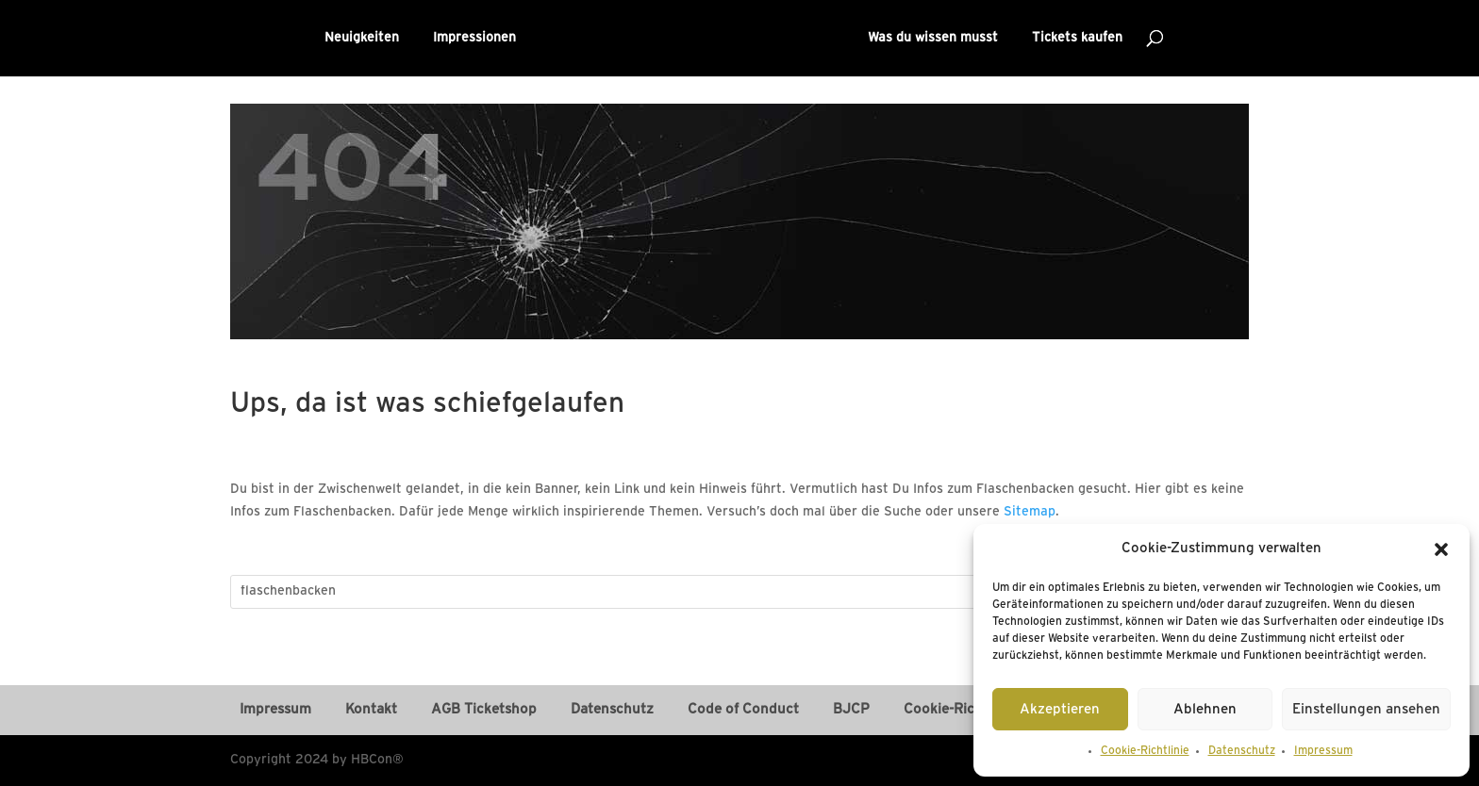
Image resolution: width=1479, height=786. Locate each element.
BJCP (851, 709)
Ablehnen (1205, 709)
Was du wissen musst (933, 38)
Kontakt (371, 709)
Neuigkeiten (361, 38)
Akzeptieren (1060, 709)
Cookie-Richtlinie (1145, 750)
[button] (1441, 549)
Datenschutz (1241, 750)
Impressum (1323, 750)
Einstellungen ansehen (1366, 709)
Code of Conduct (743, 709)
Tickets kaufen (1077, 38)
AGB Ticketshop (484, 709)
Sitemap (1029, 512)
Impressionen (474, 38)
